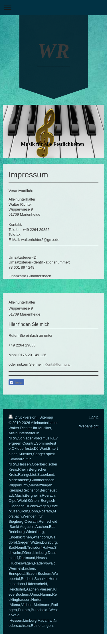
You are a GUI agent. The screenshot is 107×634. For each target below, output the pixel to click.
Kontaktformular (57, 364)
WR (53, 50)
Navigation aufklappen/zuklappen (53, 7)
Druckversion (23, 417)
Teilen (16, 383)
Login (93, 417)
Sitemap (46, 417)
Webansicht (88, 426)
